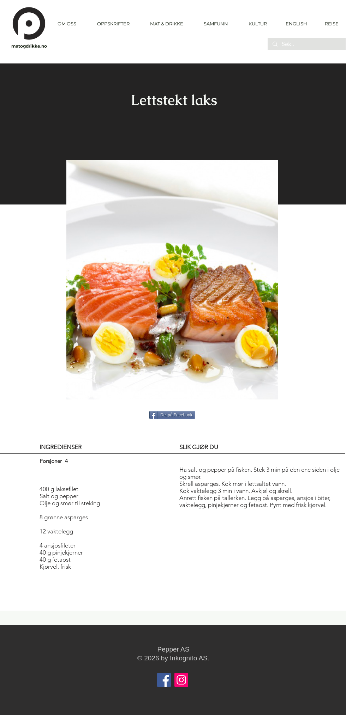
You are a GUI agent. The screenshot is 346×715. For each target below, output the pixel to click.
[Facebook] (164, 680)
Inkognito (183, 658)
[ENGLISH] (296, 24)
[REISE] (329, 24)
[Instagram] (181, 680)
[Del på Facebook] (172, 415)
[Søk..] (306, 44)
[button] (113, 23)
